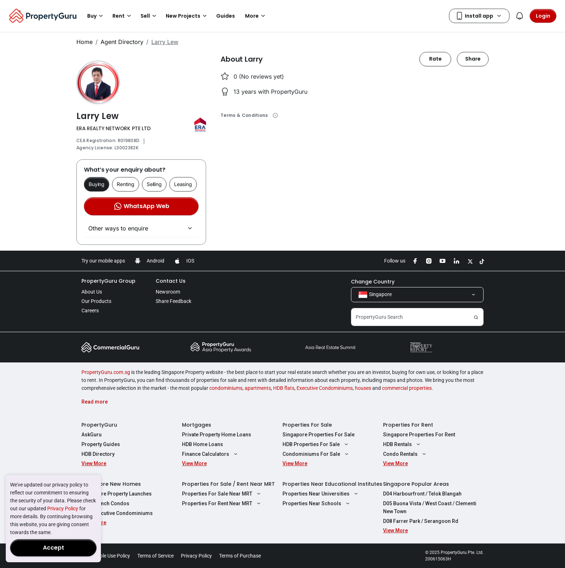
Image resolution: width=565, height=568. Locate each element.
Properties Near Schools (316, 503)
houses (363, 388)
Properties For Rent (408, 424)
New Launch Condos (105, 503)
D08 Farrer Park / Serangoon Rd (420, 521)
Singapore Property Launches (116, 494)
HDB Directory (98, 454)
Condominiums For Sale (316, 454)
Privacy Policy (62, 508)
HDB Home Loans (202, 444)
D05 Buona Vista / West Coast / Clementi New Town (429, 507)
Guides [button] (225, 15)
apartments (258, 388)
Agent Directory (122, 41)
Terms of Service (155, 556)
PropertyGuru (99, 424)
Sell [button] (150, 16)
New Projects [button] (187, 16)
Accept (53, 547)
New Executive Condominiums (117, 513)
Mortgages (196, 424)
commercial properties (407, 388)
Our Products (96, 301)
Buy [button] (96, 16)
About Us (91, 292)
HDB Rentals (402, 444)
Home (84, 41)
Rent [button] (122, 16)
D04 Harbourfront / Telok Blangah (422, 494)
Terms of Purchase (240, 556)
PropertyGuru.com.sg (105, 372)
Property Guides (100, 444)
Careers (90, 310)
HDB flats (283, 388)
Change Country (373, 281)
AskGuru (91, 434)
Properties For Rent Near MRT (222, 503)
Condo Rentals (405, 454)
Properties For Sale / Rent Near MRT (228, 484)
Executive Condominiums (325, 388)
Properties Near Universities (321, 494)
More (256, 16)
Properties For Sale (307, 424)
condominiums (226, 388)
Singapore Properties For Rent (419, 434)
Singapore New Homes (111, 484)
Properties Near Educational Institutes (332, 484)
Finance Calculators (210, 454)
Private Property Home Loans (216, 434)
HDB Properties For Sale (316, 444)
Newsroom (168, 292)
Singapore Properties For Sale (318, 434)
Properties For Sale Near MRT (222, 494)
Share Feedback (173, 301)
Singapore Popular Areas (416, 484)
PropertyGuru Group (108, 281)
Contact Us (171, 281)
